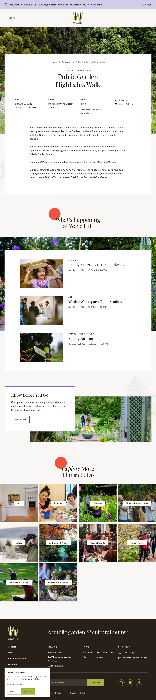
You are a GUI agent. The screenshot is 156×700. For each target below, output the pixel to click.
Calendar (66, 62)
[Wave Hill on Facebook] (130, 682)
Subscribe (95, 682)
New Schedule (95, 4)
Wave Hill (76, 692)
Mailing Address (55, 665)
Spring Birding (80, 338)
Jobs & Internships (17, 658)
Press (10, 652)
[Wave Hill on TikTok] (139, 682)
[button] (10, 18)
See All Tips (20, 419)
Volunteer (12, 664)
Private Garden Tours (41, 154)
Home (54, 62)
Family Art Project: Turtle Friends (96, 264)
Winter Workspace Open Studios (95, 301)
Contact (12, 646)
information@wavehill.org (75, 161)
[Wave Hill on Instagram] (121, 682)
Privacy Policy (54, 692)
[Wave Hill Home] (78, 18)
